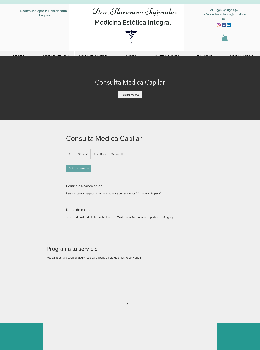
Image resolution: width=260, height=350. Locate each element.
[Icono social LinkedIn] (229, 25)
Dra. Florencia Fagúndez (135, 11)
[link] (130, 94)
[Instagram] (219, 25)
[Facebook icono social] (224, 25)
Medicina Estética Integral (132, 22)
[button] (225, 37)
